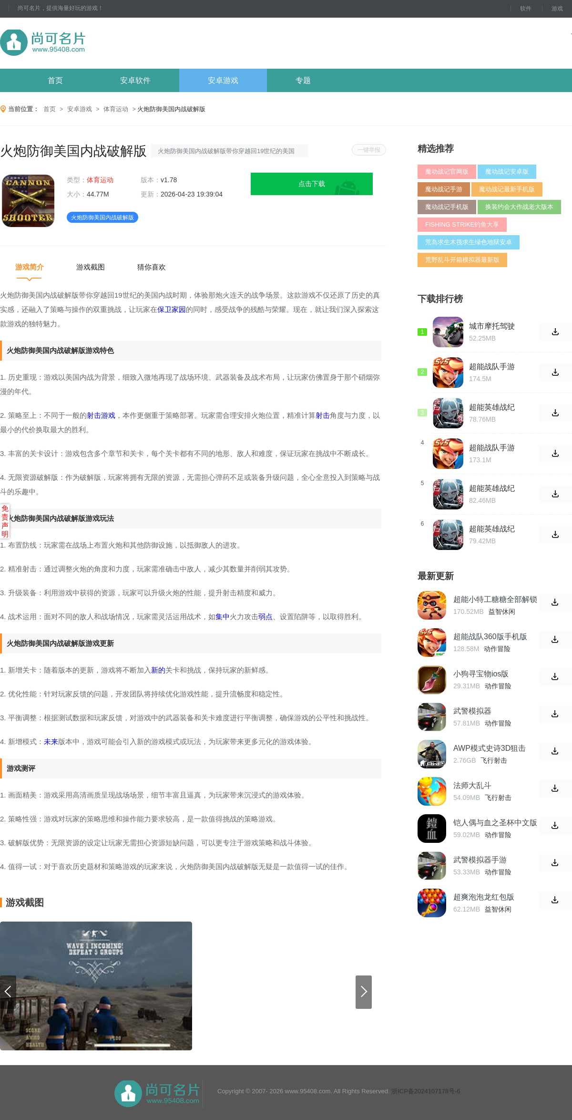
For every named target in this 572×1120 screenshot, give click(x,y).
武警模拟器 (472, 711)
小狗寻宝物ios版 (481, 674)
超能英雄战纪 (492, 529)
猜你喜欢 (151, 267)
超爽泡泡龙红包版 (483, 897)
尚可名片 (95, 43)
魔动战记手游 (443, 189)
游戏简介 (29, 267)
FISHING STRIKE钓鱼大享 (462, 224)
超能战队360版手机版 (490, 637)
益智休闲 (502, 611)
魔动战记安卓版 (507, 171)
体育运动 (115, 109)
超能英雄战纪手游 (492, 407)
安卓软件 (135, 80)
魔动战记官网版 (447, 171)
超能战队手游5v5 (492, 448)
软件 (525, 8)
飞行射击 (493, 760)
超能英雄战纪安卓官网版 (492, 488)
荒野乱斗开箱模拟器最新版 (462, 259)
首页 (55, 80)
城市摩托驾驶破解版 (492, 326)
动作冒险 (497, 649)
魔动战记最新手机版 (507, 189)
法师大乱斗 (472, 785)
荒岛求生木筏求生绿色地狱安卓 (468, 242)
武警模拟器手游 (480, 860)
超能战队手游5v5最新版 (492, 367)
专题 (303, 80)
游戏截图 (90, 267)
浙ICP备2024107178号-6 (425, 1091)
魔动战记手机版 (447, 206)
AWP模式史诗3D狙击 (489, 748)
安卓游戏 (223, 80)
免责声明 (5, 521)
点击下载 (311, 183)
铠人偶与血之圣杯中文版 (495, 823)
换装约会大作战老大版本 (519, 206)
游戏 (557, 8)
